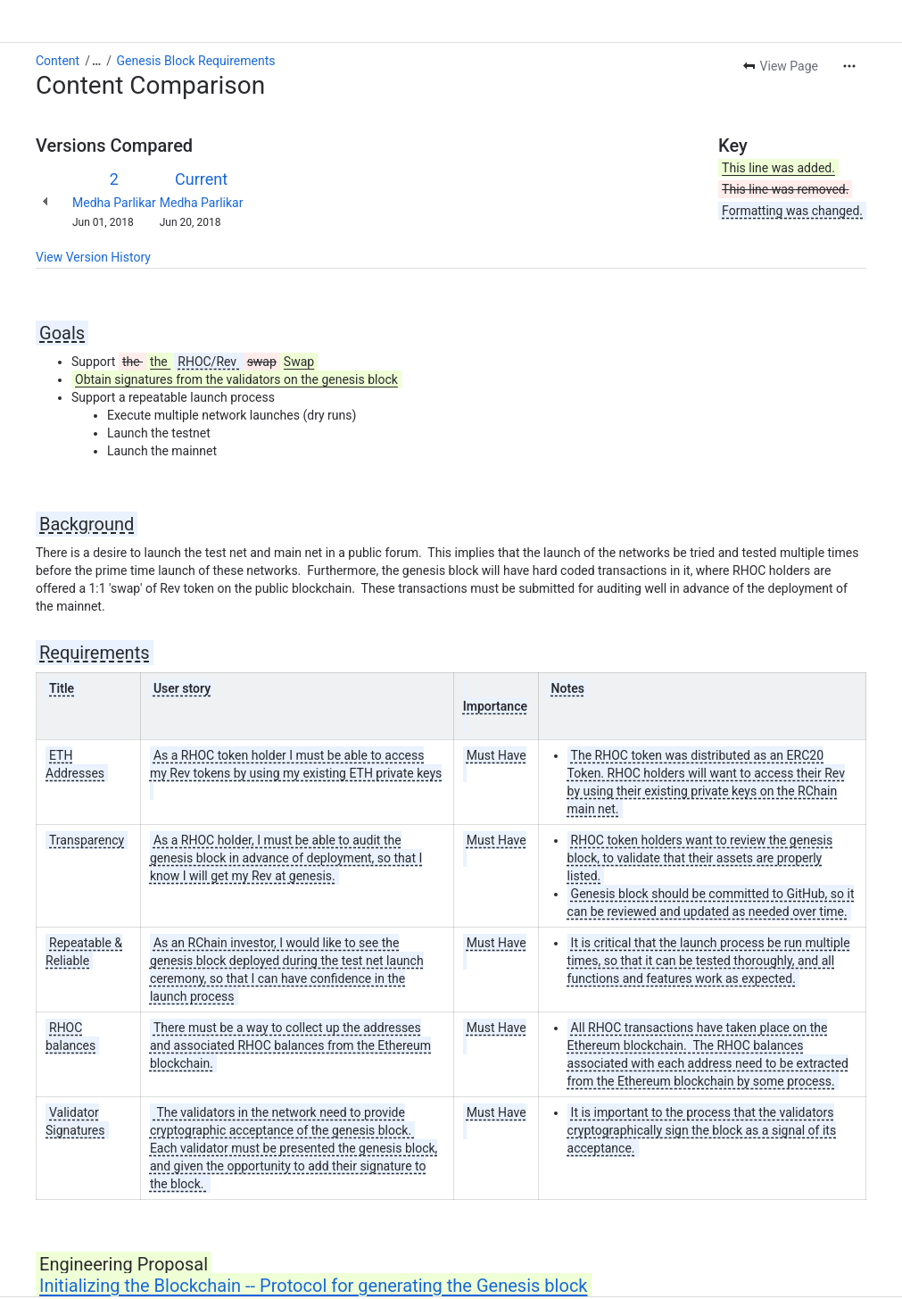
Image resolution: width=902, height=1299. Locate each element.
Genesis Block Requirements (196, 61)
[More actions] (849, 66)
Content (57, 61)
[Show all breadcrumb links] (96, 61)
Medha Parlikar (114, 203)
